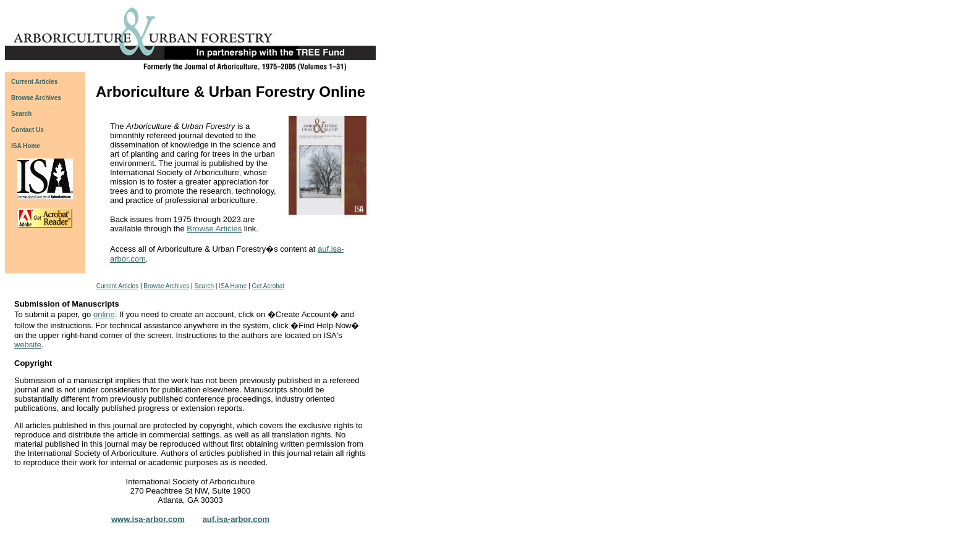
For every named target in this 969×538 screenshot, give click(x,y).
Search (204, 286)
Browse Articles (214, 228)
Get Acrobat (268, 286)
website (27, 344)
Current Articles (117, 286)
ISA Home (25, 146)
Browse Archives (166, 286)
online (104, 314)
